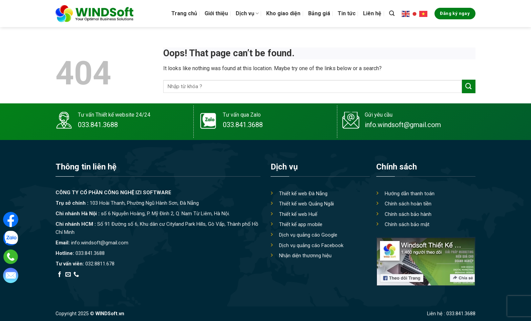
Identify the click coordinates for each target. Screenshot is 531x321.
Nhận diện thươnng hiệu (305, 256)
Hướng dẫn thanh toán (409, 193)
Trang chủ (184, 13)
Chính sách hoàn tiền (408, 204)
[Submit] (468, 86)
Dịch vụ (247, 13)
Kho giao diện (283, 13)
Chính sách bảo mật (407, 224)
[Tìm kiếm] (392, 13)
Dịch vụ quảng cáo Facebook (311, 245)
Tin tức (347, 13)
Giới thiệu (216, 13)
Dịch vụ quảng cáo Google (308, 235)
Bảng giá (319, 13)
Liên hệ (372, 13)
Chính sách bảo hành (408, 214)
